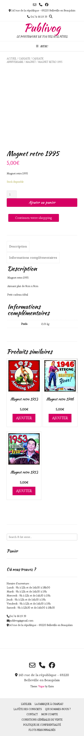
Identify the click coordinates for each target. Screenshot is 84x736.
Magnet (31, 61)
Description (18, 246)
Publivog (42, 27)
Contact (32, 714)
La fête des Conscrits (28, 709)
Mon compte (49, 714)
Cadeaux (24, 58)
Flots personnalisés (42, 730)
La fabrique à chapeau (49, 704)
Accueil (12, 58)
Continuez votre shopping (33, 218)
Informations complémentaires (33, 257)
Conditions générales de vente (42, 719)
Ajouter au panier (42, 202)
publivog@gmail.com (21, 620)
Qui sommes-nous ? (58, 709)
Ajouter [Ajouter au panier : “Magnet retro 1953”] (24, 417)
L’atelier (26, 704)
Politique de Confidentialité (42, 724)
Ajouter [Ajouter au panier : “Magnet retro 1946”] (60, 417)
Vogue (41, 686)
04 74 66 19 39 (17, 616)
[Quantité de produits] (12, 194)
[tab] (18, 246)
